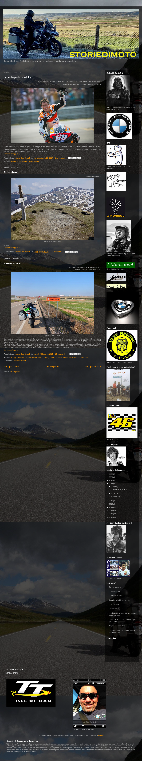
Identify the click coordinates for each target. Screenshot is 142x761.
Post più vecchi (93, 366)
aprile (113, 493)
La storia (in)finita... (116, 591)
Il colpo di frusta (114, 609)
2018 (111, 480)
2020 (111, 477)
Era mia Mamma (115, 587)
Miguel (65, 357)
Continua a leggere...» (12, 154)
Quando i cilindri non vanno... (119, 600)
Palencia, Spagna (19, 360)
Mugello (25, 161)
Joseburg (45, 357)
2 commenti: (57, 252)
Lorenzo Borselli (56, 357)
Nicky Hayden (34, 161)
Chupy (13, 357)
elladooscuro (22, 357)
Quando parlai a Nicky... (18, 77)
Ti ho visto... (11, 172)
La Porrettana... (114, 604)
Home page (52, 366)
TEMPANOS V (12, 263)
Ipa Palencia (32, 357)
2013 (111, 511)
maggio (114, 486)
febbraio (114, 497)
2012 (111, 514)
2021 (111, 474)
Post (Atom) (15, 372)
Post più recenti (12, 366)
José (39, 357)
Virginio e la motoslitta (117, 626)
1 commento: (60, 158)
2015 (111, 504)
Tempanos (85, 357)
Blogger (101, 735)
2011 (111, 517)
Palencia (77, 357)
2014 (111, 507)
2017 (111, 484)
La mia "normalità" (115, 596)
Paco (71, 357)
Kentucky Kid (16, 161)
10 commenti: (60, 354)
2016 (111, 501)
